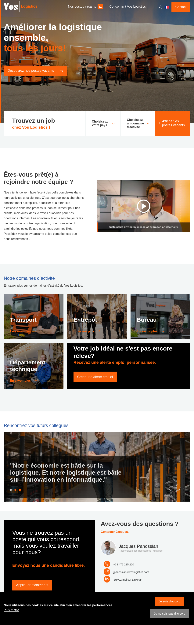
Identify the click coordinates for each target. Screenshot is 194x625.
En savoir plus (21, 331)
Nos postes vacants (82, 6)
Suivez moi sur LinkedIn (127, 579)
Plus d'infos (11, 610)
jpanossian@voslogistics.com (131, 572)
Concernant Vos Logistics (128, 6)
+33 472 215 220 (123, 564)
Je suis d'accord (169, 601)
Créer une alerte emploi (95, 377)
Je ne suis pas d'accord (169, 613)
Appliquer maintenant (32, 585)
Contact (180, 7)
